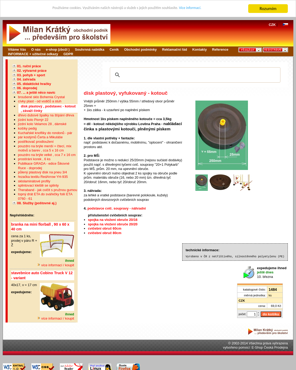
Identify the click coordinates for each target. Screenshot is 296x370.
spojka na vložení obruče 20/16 (113, 220)
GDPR (68, 54)
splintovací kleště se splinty (38, 185)
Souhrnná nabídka (89, 49)
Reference (220, 49)
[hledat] (194, 75)
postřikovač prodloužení (36, 142)
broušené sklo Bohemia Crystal (41, 97)
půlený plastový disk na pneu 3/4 (42, 172)
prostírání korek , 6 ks (34, 159)
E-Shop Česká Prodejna (270, 347)
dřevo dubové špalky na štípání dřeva (46, 115)
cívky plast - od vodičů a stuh (39, 101)
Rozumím (268, 8)
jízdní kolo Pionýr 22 (33, 120)
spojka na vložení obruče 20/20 (113, 224)
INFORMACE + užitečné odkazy (33, 54)
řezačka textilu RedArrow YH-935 (43, 177)
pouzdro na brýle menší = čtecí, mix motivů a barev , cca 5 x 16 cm (44, 148)
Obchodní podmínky (140, 49)
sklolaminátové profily (34, 181)
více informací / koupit (55, 265)
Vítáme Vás (17, 49)
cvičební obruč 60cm (104, 228)
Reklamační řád (174, 49)
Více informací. (203, 9)
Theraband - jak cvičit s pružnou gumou (47, 190)
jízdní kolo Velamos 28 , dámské (42, 124)
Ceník (114, 49)
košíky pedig (27, 128)
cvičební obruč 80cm (104, 233)
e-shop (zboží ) (58, 49)
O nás (36, 49)
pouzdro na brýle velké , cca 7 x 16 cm (47, 155)
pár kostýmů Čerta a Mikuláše (40, 137)
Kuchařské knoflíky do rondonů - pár (45, 133)
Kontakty (199, 49)
